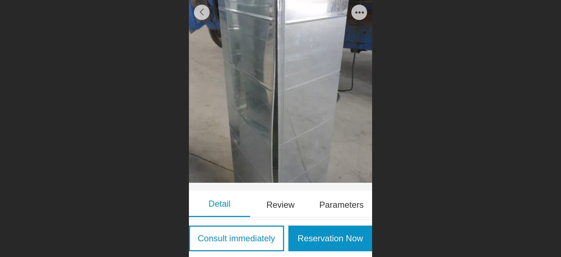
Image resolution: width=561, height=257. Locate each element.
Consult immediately (236, 238)
